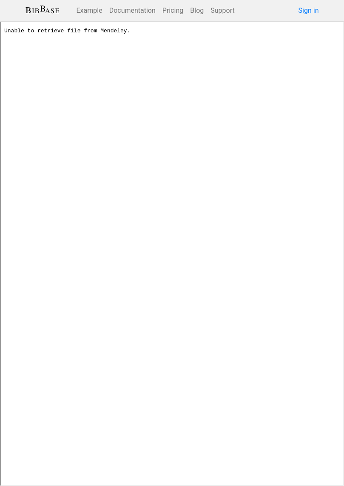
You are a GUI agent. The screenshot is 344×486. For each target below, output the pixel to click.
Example (89, 10)
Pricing (173, 10)
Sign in (309, 10)
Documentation (132, 10)
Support (222, 10)
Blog (197, 10)
